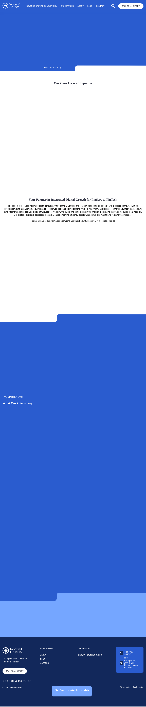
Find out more (64, 68)
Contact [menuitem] (100, 6)
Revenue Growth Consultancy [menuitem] (41, 6)
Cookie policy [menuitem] (138, 688)
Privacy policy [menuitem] (125, 688)
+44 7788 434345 (128, 653)
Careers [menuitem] (44, 664)
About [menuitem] (81, 6)
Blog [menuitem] (89, 6)
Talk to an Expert (131, 6)
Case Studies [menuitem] (67, 6)
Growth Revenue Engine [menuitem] (90, 656)
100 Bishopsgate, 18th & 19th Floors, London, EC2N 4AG (131, 663)
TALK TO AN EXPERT (15, 671)
